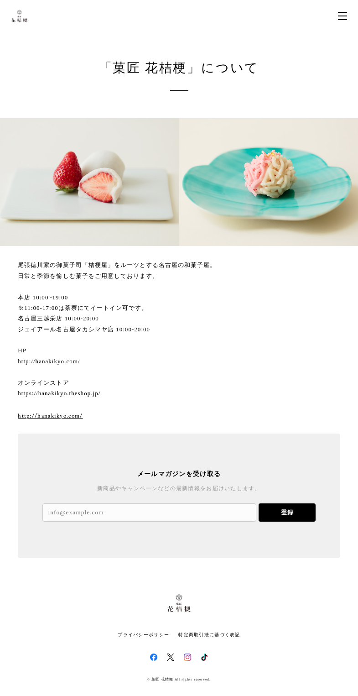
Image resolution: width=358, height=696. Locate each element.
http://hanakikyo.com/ (49, 361)
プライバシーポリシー (143, 634)
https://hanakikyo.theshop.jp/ (59, 393)
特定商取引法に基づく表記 (209, 634)
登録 (287, 512)
